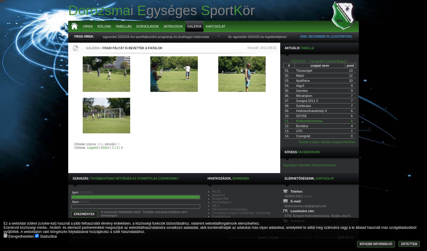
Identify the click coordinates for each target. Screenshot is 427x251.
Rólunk (104, 26)
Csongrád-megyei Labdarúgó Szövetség (241, 213)
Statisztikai (46, 236)
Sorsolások (147, 26)
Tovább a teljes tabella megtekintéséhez (327, 142)
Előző (105, 147)
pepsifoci (218, 195)
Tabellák (123, 26)
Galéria (194, 26)
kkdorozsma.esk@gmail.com (305, 206)
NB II (215, 205)
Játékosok (173, 26)
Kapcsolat (215, 26)
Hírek (88, 26)
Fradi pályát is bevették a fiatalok (132, 48)
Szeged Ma (220, 198)
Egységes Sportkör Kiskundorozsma (309, 165)
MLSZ (216, 191)
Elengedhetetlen (19, 236)
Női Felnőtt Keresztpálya (230, 209)
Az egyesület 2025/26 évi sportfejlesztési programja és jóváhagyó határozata (155, 37)
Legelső (92, 147)
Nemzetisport (221, 202)
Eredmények (221, 216)
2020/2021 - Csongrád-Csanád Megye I (319, 61)
